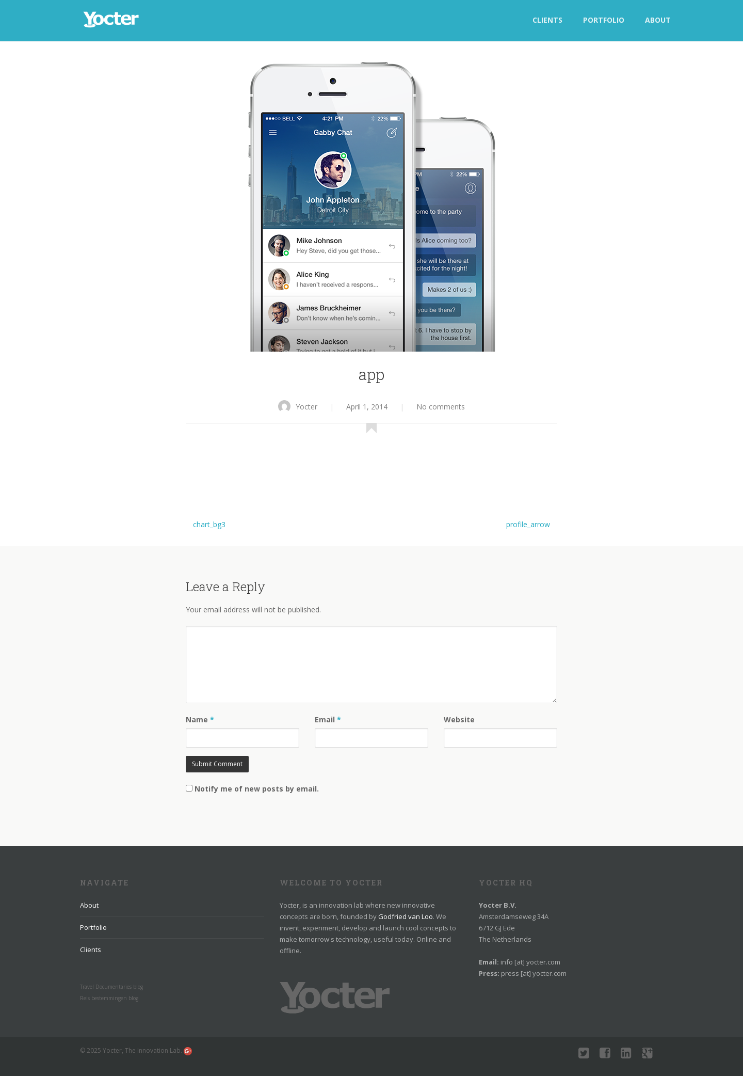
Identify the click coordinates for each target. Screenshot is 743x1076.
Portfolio (603, 20)
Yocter (297, 407)
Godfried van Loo (405, 916)
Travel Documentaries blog (111, 986)
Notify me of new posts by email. (257, 789)
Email (328, 719)
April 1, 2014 (366, 407)
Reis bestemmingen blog (109, 998)
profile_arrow (528, 524)
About (658, 20)
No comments (440, 407)
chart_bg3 (209, 524)
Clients (547, 20)
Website (459, 719)
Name (200, 719)
